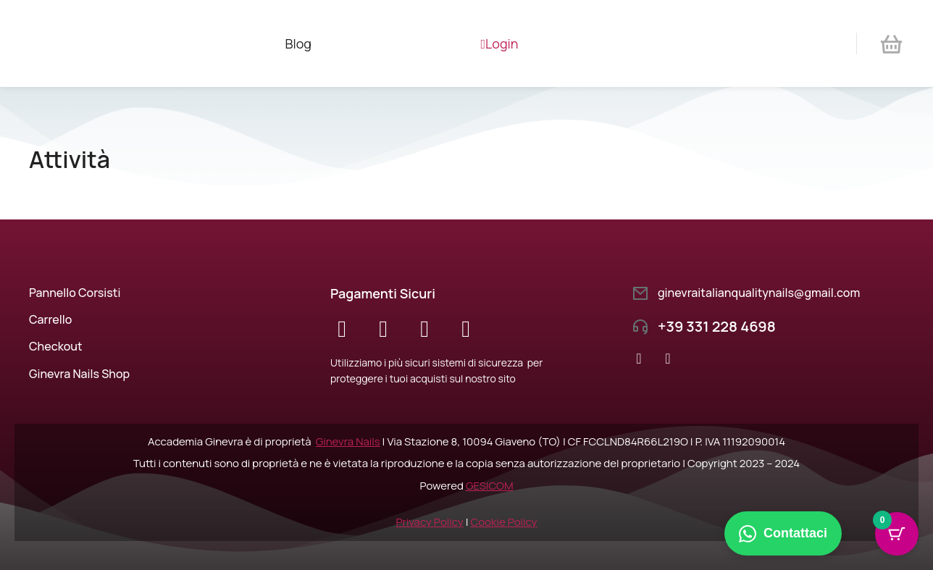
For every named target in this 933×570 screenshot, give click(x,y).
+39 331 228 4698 (717, 326)
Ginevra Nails (348, 441)
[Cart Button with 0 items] (897, 534)
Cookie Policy (504, 521)
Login (500, 43)
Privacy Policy (429, 521)
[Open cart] (891, 43)
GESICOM (490, 485)
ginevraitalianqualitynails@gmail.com (759, 293)
